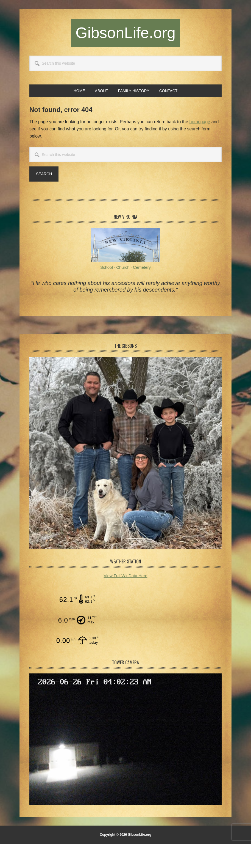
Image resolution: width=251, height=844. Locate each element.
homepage (199, 121)
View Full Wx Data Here (125, 575)
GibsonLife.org (125, 32)
